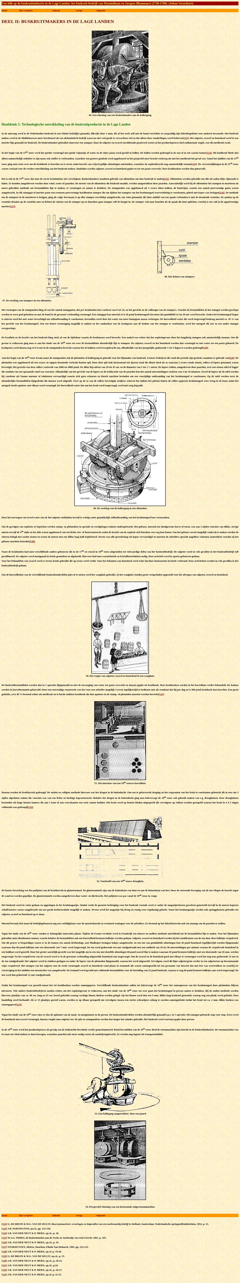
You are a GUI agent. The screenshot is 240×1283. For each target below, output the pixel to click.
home (4, 10)
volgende (100, 10)
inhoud (56, 10)
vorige (79, 10)
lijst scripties (26, 10)
